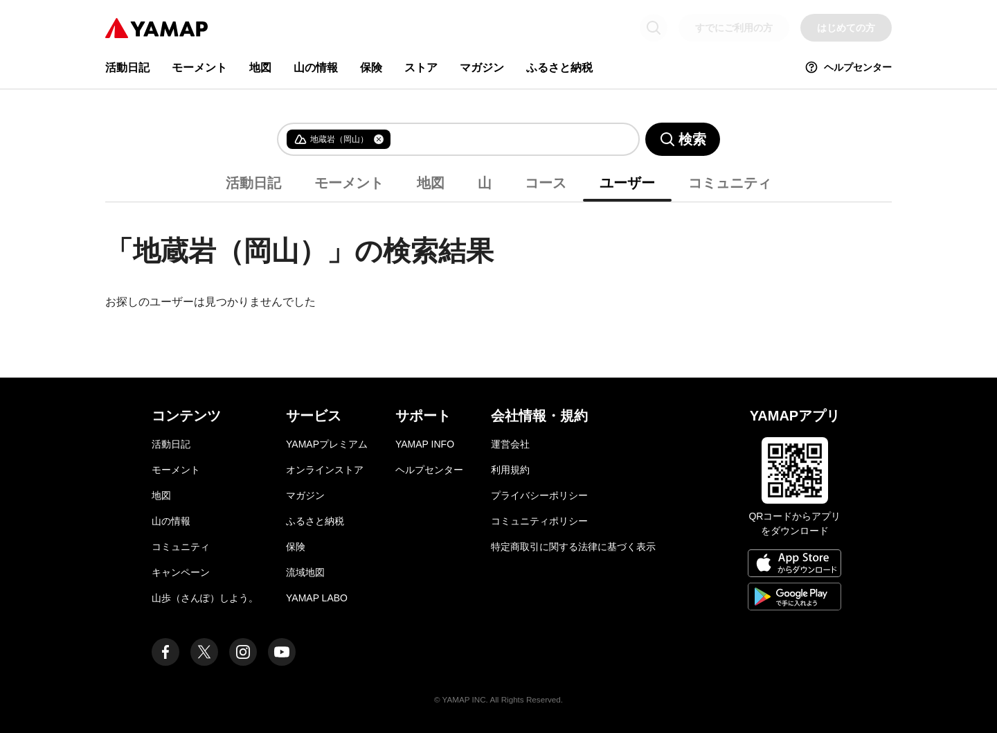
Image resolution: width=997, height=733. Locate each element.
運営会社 (510, 444)
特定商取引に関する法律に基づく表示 (573, 546)
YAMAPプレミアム (327, 444)
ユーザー (627, 183)
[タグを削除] (379, 139)
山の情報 (316, 67)
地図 (260, 67)
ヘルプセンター (848, 67)
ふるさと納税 (559, 67)
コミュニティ (729, 183)
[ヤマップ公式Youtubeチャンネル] (282, 652)
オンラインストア (324, 469)
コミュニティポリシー (539, 521)
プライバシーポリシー (539, 495)
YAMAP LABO (317, 597)
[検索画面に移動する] (653, 28)
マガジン (482, 67)
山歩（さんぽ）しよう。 (205, 597)
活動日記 (127, 67)
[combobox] (503, 139)
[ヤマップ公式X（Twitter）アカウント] (204, 652)
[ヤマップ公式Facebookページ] (165, 652)
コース (545, 183)
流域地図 (305, 572)
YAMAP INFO (424, 444)
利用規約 (510, 469)
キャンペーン (181, 572)
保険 (371, 67)
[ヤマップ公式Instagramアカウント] (243, 652)
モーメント (199, 67)
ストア (421, 67)
